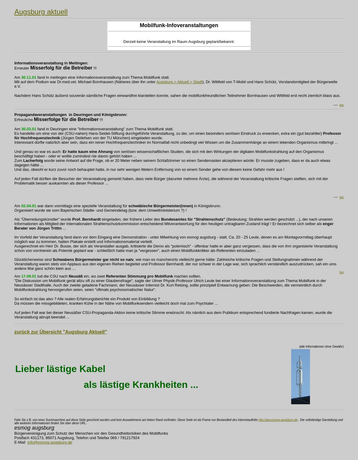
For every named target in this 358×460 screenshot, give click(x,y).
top (342, 105)
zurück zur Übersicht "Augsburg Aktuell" (60, 331)
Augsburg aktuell (41, 12)
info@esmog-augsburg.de (49, 442)
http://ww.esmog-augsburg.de (278, 420)
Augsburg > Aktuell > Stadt (179, 82)
